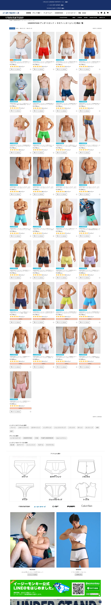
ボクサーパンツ (35, 427)
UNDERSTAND (27, 438)
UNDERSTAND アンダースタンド (20, 20)
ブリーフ (12, 427)
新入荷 (12, 444)
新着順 (17, 28)
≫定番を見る (78, 574)
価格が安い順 (22, 28)
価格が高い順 (29, 28)
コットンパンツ (31, 444)
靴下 (11, 431)
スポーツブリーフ (23, 427)
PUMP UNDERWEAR (47, 438)
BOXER (85, 17)
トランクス (72, 427)
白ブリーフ (20, 444)
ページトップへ (100, 602)
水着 (97, 427)
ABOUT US (102, 17)
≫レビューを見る (32, 574)
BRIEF (74, 17)
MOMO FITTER (93, 17)
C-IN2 (36, 438)
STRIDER (80, 17)
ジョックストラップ (60, 427)
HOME (11, 20)
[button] (37, 13)
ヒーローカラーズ (15, 438)
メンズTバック (47, 427)
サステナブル (50, 444)
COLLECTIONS (65, 17)
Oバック (80, 427)
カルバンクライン (61, 438)
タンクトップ (89, 427)
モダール (40, 444)
